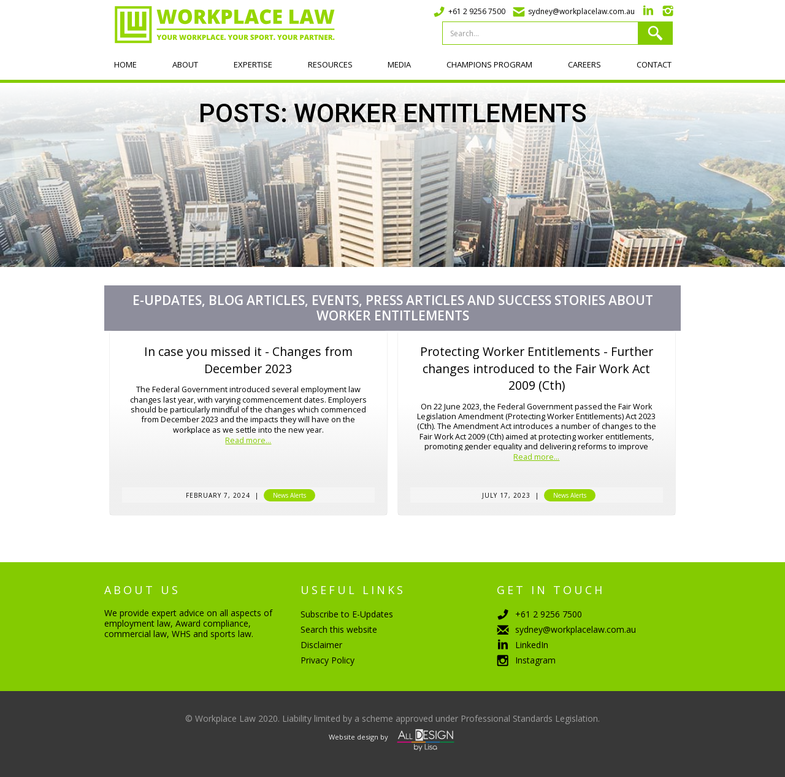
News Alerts (289, 495)
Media (399, 64)
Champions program (489, 64)
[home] (219, 24)
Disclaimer (321, 645)
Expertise (253, 64)
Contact (654, 64)
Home (125, 64)
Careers (584, 64)
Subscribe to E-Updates (347, 614)
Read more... (248, 441)
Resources (330, 64)
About (185, 64)
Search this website (339, 629)
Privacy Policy (327, 660)
